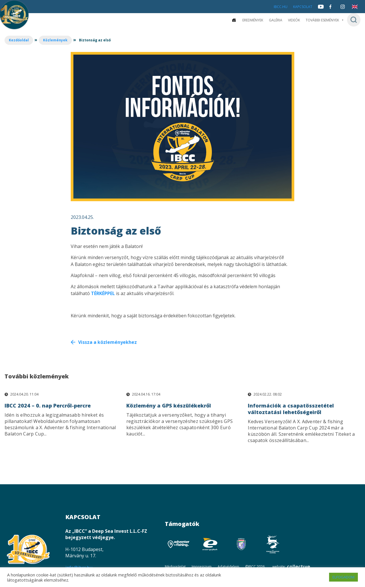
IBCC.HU (280, 6)
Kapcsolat (302, 6)
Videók (294, 20)
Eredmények (252, 20)
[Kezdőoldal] (234, 20)
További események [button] (325, 20)
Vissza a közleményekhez (107, 342)
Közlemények (55, 40)
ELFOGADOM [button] (343, 577)
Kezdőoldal (19, 40)
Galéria (275, 20)
